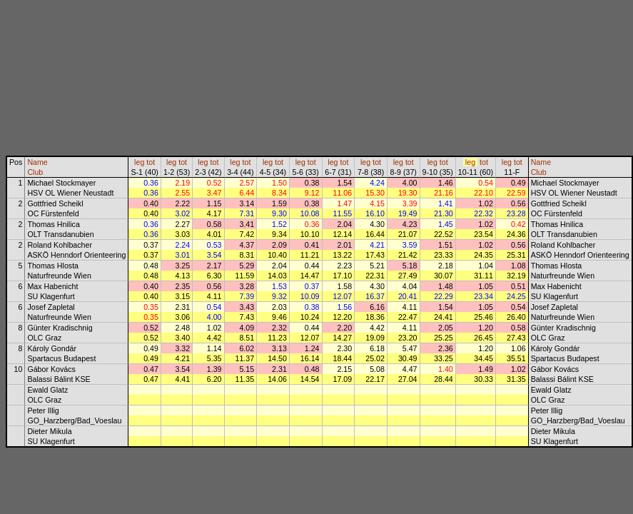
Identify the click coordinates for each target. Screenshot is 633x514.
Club (35, 172)
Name (37, 162)
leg (139, 162)
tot (150, 162)
